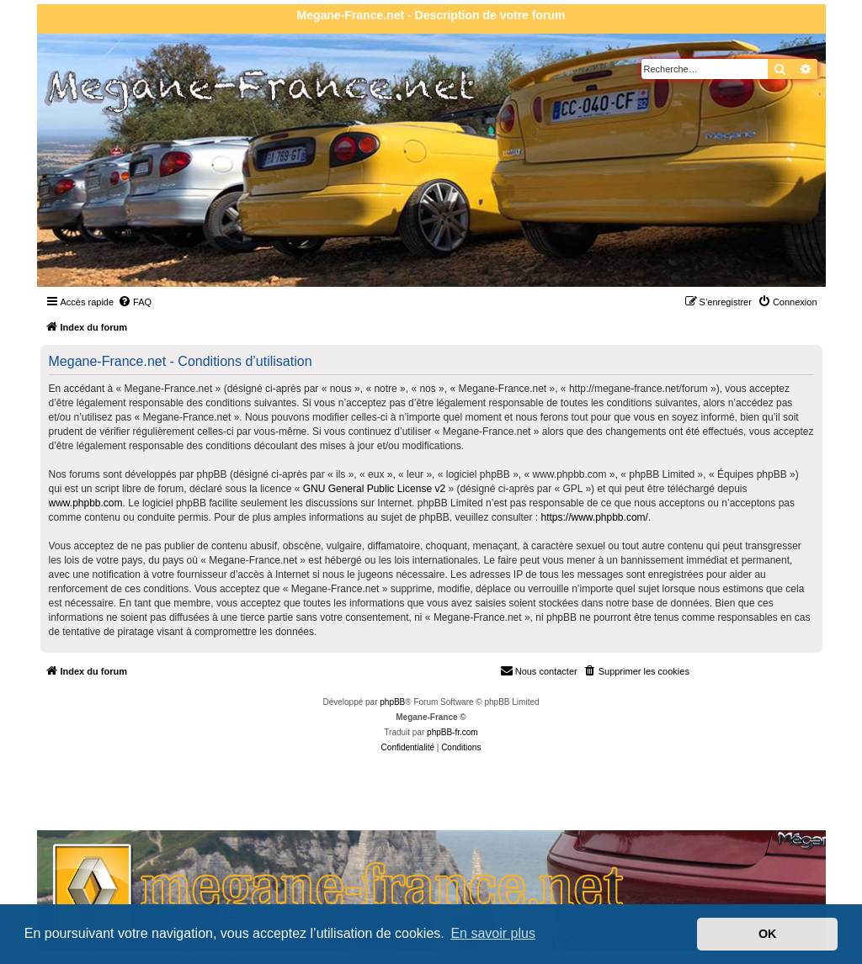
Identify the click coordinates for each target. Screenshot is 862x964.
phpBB (392, 702)
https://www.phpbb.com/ (593, 517)
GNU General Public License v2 (374, 489)
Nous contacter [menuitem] (538, 670)
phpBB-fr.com (452, 732)
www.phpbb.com (86, 503)
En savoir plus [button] (492, 933)
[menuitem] (135, 302)
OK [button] (767, 933)
